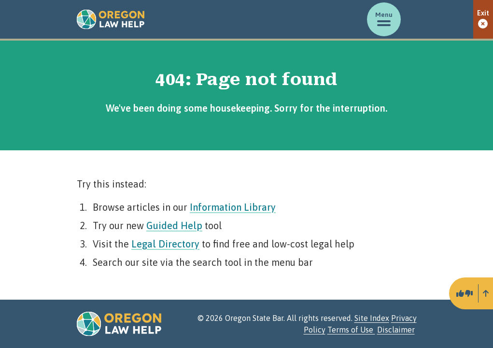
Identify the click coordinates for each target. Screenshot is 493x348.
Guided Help (174, 225)
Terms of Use (351, 329)
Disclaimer (396, 329)
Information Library (233, 207)
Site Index (371, 318)
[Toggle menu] (384, 19)
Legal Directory (165, 243)
